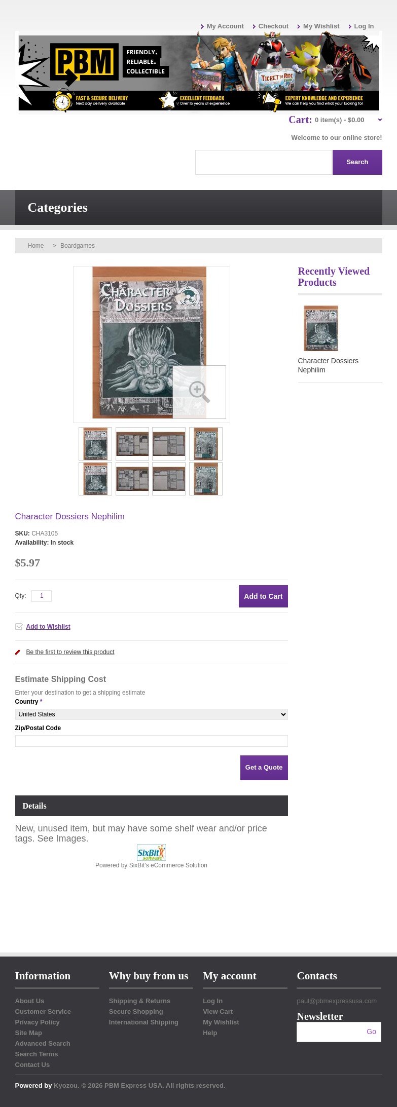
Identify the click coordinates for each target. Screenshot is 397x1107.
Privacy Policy (37, 1022)
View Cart (218, 1011)
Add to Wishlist (48, 626)
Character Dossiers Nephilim (328, 365)
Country (27, 701)
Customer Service (43, 1011)
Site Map (28, 1033)
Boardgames (77, 245)
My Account (225, 26)
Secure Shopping (136, 1011)
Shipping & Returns (139, 1001)
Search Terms (36, 1054)
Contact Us (32, 1064)
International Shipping (143, 1022)
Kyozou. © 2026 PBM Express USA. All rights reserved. (140, 1085)
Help (210, 1033)
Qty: (20, 595)
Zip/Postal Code (38, 728)
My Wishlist (321, 26)
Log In (364, 26)
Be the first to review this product (70, 652)
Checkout (273, 26)
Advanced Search (42, 1043)
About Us (30, 1001)
